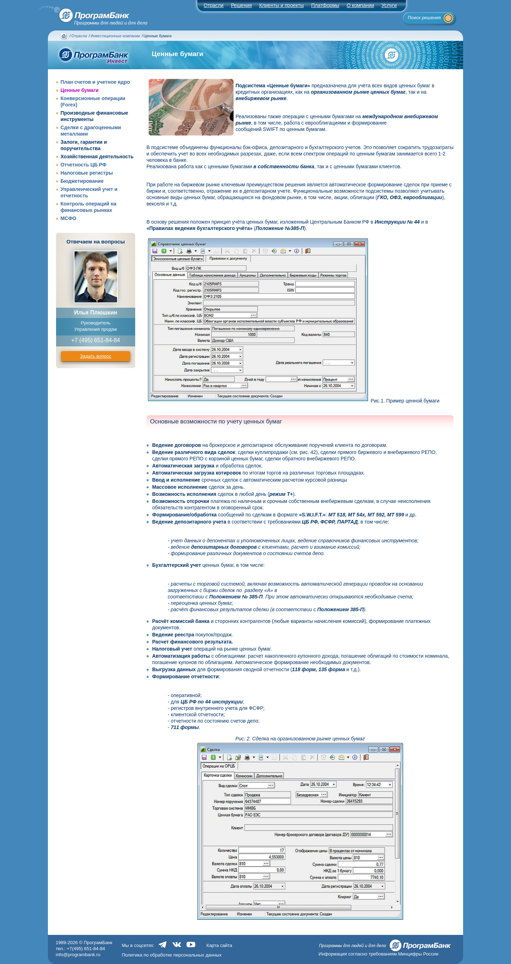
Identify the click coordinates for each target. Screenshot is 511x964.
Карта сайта (219, 945)
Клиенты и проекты (281, 5)
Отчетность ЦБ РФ (83, 165)
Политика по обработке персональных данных (171, 955)
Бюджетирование (82, 181)
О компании (360, 5)
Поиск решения (424, 17)
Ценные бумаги (79, 90)
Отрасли (79, 36)
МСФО (68, 218)
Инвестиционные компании (115, 36)
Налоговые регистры (86, 173)
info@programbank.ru (78, 954)
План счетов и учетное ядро (95, 82)
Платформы (325, 5)
